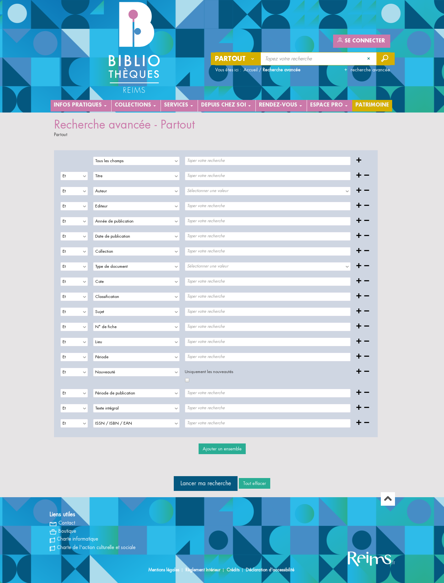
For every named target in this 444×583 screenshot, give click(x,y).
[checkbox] (187, 380)
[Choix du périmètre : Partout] (236, 58)
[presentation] (176, 161)
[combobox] (136, 161)
